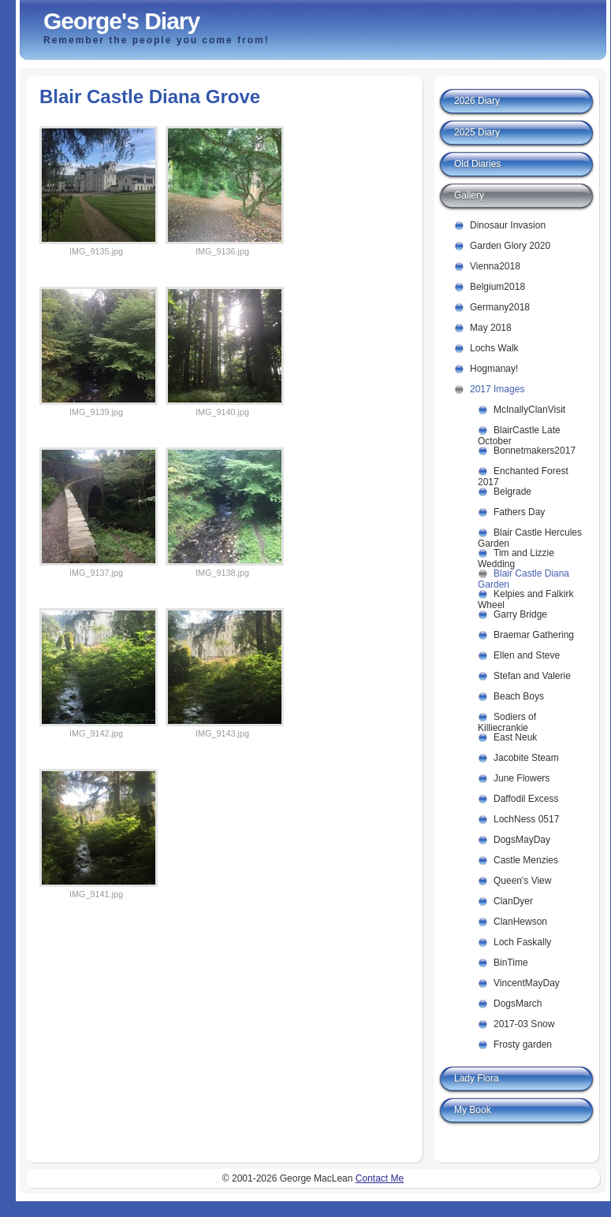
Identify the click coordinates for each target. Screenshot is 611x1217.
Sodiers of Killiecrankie (507, 719)
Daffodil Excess (526, 798)
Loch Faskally (522, 942)
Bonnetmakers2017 (535, 450)
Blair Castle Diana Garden (523, 576)
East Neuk (515, 737)
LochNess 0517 (526, 819)
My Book (472, 1109)
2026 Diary (477, 100)
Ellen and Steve (527, 655)
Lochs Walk (494, 348)
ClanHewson (520, 921)
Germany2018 (500, 307)
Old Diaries (477, 163)
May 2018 (491, 327)
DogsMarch (518, 1003)
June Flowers (522, 778)
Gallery (469, 195)
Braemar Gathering (534, 634)
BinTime (511, 962)
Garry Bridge (520, 614)
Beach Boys (519, 696)
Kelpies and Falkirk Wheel (525, 596)
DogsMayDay (522, 839)
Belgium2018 (497, 286)
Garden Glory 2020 (510, 245)
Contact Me (380, 1178)
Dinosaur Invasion (508, 225)
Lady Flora (476, 1078)
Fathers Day (519, 512)
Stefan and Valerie (532, 675)
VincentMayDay (527, 983)
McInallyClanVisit (529, 409)
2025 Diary (477, 132)
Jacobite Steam (526, 757)
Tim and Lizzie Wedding (516, 555)
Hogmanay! (494, 368)
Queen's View (522, 880)
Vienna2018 (495, 266)
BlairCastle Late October (519, 433)
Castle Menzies (526, 860)
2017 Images (497, 389)
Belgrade (512, 491)
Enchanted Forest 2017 (523, 474)
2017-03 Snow (524, 1024)
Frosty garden (523, 1044)
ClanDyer (513, 901)
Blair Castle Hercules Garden (530, 535)
